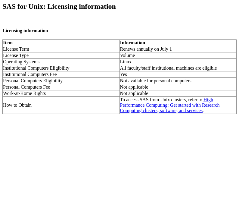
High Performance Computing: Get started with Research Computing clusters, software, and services (170, 105)
